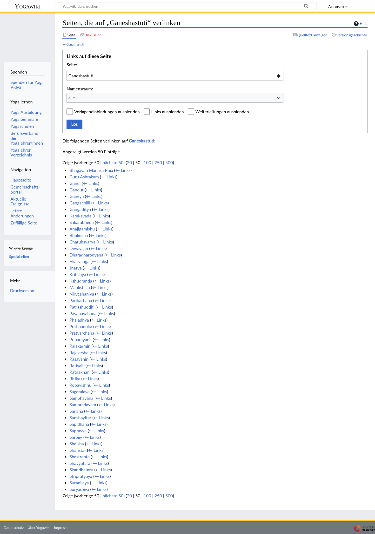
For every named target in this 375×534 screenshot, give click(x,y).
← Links (123, 170)
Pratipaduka (80, 326)
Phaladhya (79, 320)
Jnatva (75, 267)
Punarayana (80, 339)
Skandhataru (81, 469)
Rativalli (76, 365)
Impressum (63, 527)
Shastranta (79, 456)
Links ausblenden (167, 111)
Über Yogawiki (38, 527)
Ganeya (76, 196)
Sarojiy (75, 437)
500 (169, 162)
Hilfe (360, 23)
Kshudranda (80, 281)
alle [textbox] (71, 97)
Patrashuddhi (81, 307)
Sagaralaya (79, 391)
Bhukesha (78, 235)
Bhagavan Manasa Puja (91, 170)
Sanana (76, 411)
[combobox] (175, 76)
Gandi (75, 183)
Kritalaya (77, 274)
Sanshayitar (80, 417)
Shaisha (76, 443)
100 (147, 162)
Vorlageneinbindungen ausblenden (107, 111)
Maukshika (79, 287)
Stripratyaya (80, 476)
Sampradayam (82, 404)
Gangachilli (79, 202)
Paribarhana (80, 300)
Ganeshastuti (75, 44)
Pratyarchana (81, 333)
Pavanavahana (82, 313)
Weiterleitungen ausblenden (222, 111)
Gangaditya (80, 209)
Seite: (72, 64)
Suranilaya (79, 482)
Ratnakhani (80, 372)
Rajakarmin (79, 346)
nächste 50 (113, 162)
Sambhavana (81, 398)
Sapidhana (79, 424)
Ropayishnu (80, 385)
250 (158, 162)
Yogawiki (27, 6)
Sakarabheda (81, 222)
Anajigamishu (82, 228)
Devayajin (78, 248)
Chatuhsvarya (82, 241)
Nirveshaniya (81, 294)
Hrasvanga (79, 261)
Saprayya (78, 430)
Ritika (74, 378)
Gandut (76, 189)
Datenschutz (14, 527)
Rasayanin (78, 359)
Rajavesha (78, 352)
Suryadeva (79, 489)
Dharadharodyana (86, 254)
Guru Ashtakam (84, 176)
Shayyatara (79, 463)
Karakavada (80, 215)
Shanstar (77, 450)
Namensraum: (80, 88)
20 (129, 162)
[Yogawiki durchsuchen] (185, 6)
